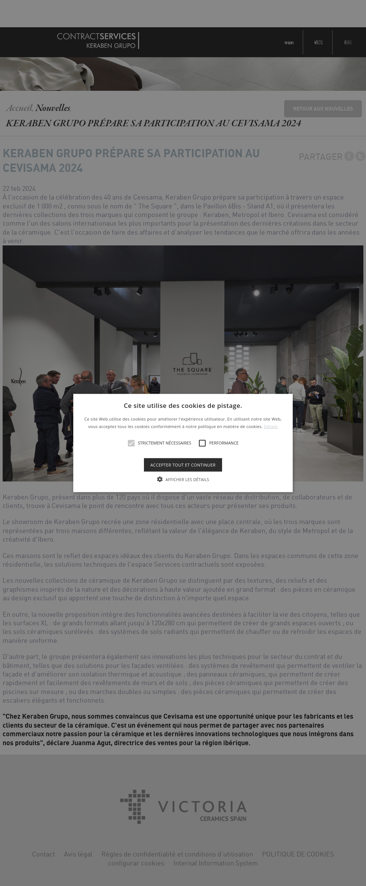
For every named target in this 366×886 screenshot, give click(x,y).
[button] (183, 443)
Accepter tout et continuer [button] (182, 464)
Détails (271, 426)
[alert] (183, 443)
